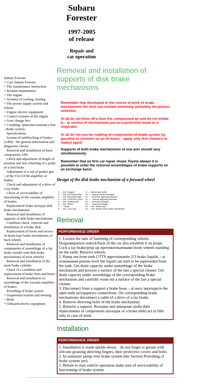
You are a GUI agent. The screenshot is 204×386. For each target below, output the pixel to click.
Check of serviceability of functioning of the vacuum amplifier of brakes (29, 197)
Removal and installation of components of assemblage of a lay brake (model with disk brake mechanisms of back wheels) (28, 250)
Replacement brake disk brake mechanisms (28, 208)
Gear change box (18, 120)
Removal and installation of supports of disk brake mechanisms (28, 216)
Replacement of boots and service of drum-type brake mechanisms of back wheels (28, 235)
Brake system (15, 129)
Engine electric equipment (25, 112)
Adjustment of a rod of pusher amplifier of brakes (29, 176)
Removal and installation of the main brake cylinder (27, 263)
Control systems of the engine (27, 116)
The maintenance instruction (26, 86)
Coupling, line (31, 125)
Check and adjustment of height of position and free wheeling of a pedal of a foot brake (29, 163)
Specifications (16, 133)
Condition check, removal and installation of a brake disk (26, 225)
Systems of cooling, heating (26, 99)
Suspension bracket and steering (29, 295)
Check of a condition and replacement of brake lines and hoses (29, 272)
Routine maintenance (21, 91)
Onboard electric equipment (26, 304)
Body (10, 299)
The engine (14, 95)
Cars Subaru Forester (21, 82)
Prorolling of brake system (25, 291)
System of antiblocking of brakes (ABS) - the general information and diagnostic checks (29, 141)
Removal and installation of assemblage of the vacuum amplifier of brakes (29, 282)
